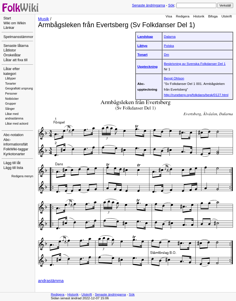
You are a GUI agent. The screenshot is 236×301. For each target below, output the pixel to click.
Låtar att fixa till (15, 60)
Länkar (8, 28)
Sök (171, 5)
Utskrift (226, 16)
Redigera (182, 16)
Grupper (10, 103)
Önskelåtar (12, 55)
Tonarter (10, 83)
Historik (198, 16)
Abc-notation (13, 135)
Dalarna (170, 36)
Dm (166, 54)
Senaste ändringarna (148, 5)
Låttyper (10, 78)
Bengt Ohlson (174, 78)
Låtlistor (9, 50)
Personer (11, 93)
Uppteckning (147, 66)
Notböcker (12, 98)
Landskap (145, 36)
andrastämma (51, 280)
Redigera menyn (22, 176)
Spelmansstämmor (18, 37)
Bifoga (212, 16)
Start (7, 18)
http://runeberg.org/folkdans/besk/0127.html (196, 95)
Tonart (142, 54)
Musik (43, 19)
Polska (169, 45)
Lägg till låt (12, 163)
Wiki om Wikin (14, 23)
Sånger (10, 108)
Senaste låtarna (16, 46)
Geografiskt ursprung (19, 88)
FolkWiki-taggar (15, 149)
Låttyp (142, 45)
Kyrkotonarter (14, 154)
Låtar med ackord (16, 123)
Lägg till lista (13, 168)
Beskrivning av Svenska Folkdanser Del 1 (194, 63)
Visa (169, 16)
